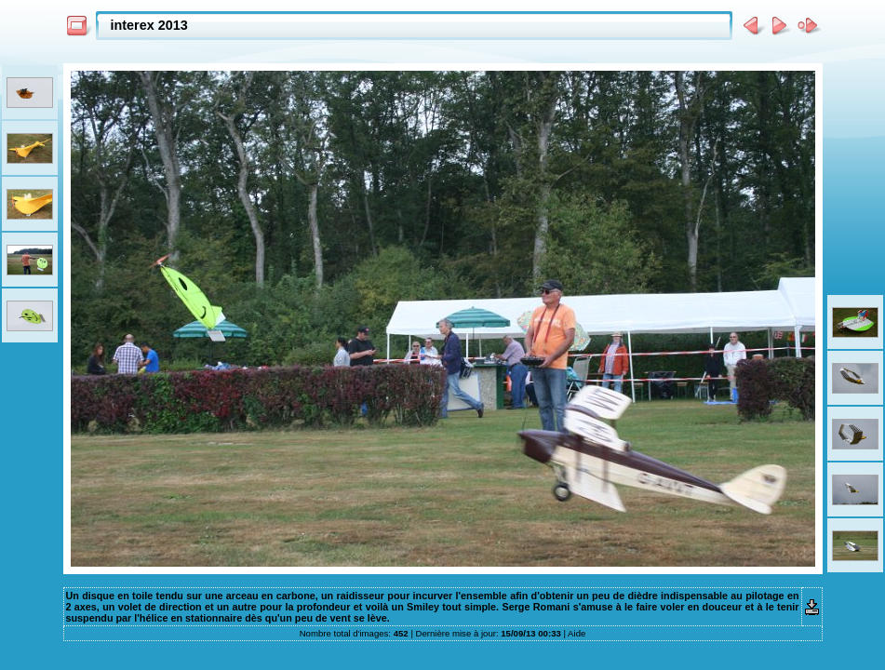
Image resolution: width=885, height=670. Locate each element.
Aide (576, 633)
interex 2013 (149, 25)
